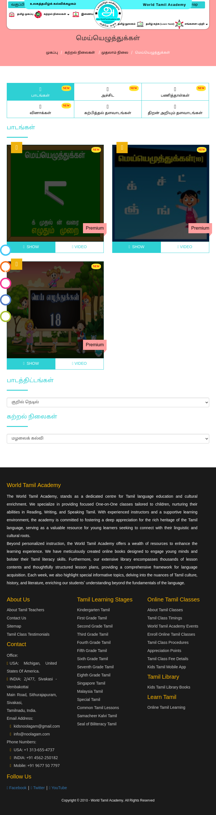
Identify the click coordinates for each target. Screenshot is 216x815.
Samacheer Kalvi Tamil (97, 716)
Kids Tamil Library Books (168, 687)
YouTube (58, 788)
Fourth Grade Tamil (94, 642)
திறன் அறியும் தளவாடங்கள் (175, 109)
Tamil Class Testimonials (28, 634)
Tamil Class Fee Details (167, 659)
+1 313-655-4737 (39, 750)
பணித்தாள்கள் (175, 91)
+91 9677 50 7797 (43, 766)
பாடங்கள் (40, 91)
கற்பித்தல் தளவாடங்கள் (107, 109)
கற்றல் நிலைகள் (80, 53)
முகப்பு (52, 53)
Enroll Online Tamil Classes (171, 634)
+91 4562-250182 (42, 758)
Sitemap (14, 626)
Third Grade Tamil (92, 634)
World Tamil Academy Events (172, 626)
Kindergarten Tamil (93, 610)
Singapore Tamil (91, 683)
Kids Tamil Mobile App (166, 667)
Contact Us (16, 618)
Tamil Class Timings (164, 618)
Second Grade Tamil (94, 626)
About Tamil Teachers (25, 610)
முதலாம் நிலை (115, 53)
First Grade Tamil (92, 618)
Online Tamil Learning (166, 707)
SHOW (31, 247)
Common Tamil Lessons (98, 708)
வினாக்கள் (40, 109)
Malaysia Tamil (90, 691)
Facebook (16, 788)
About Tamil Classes (165, 610)
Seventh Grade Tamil (95, 667)
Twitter (38, 788)
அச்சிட (107, 91)
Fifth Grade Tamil (92, 651)
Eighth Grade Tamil (94, 675)
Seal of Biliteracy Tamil (96, 724)
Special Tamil (88, 700)
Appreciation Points (164, 651)
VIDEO (79, 247)
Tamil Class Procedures (168, 642)
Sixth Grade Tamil (92, 659)
